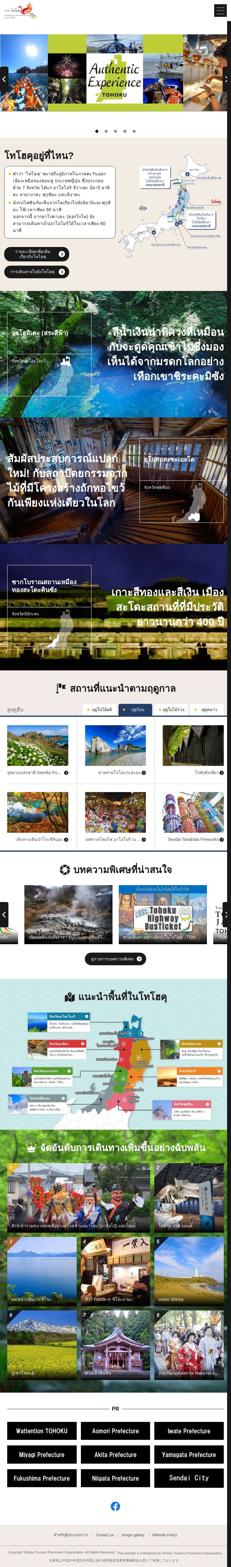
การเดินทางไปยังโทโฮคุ (32, 271)
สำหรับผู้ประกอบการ (71, 1535)
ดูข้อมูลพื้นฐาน (20, 719)
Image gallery (133, 1535)
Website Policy (164, 1535)
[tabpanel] (115, 73)
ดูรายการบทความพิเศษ (116, 959)
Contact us (105, 1535)
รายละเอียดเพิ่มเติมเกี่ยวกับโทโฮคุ (32, 254)
